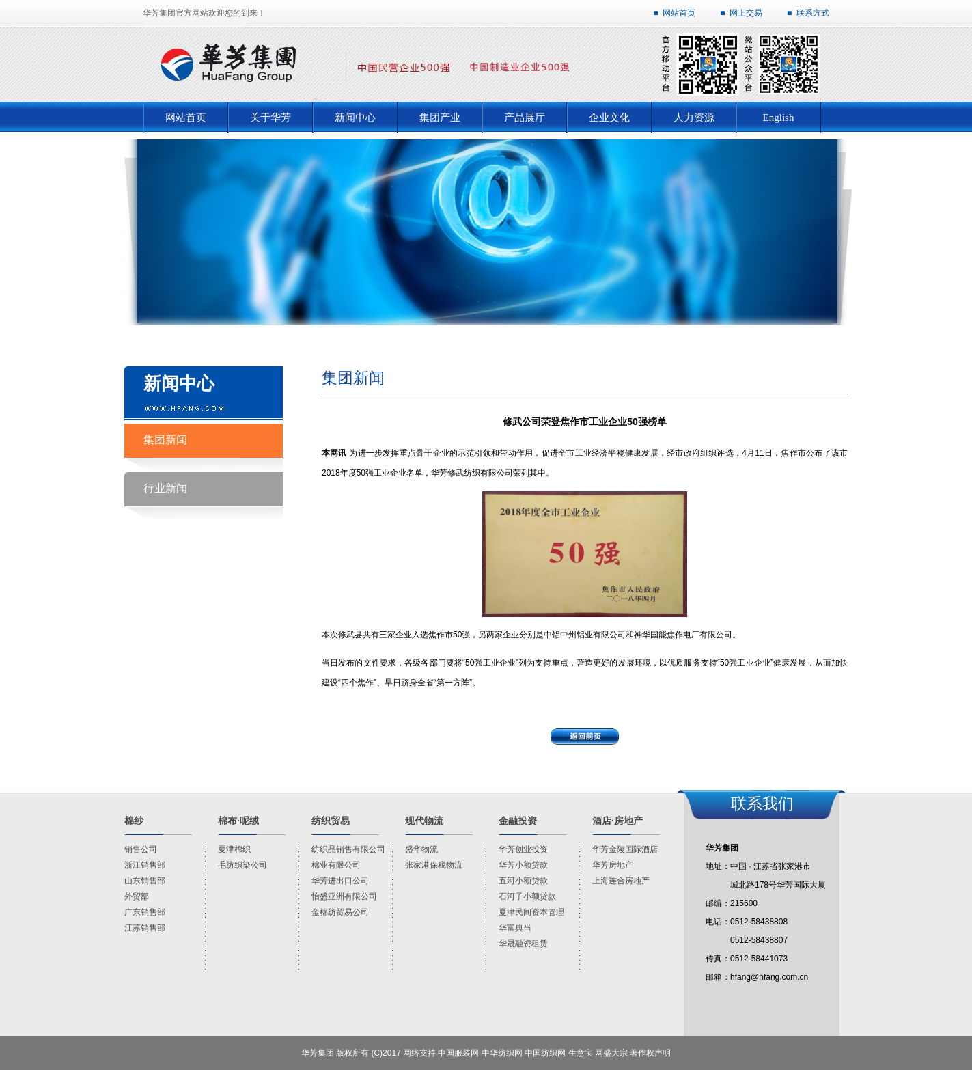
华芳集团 (317, 1053)
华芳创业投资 (523, 849)
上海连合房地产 (621, 881)
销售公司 (140, 849)
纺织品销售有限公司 (348, 849)
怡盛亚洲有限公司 (344, 896)
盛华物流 (421, 849)
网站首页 (679, 13)
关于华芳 (270, 117)
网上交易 (746, 13)
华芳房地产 (612, 865)
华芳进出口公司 (340, 881)
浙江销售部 (144, 865)
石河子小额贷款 (527, 896)
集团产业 (439, 117)
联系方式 (812, 13)
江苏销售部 (144, 928)
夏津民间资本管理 (531, 912)
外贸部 (136, 896)
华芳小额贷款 (523, 865)
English (778, 117)
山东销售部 (144, 881)
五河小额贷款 (523, 881)
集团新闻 (165, 439)
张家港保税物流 (433, 865)
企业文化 (609, 117)
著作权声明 (650, 1053)
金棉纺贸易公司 (340, 912)
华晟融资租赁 (523, 943)
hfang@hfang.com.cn (769, 977)
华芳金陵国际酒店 (625, 849)
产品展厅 (524, 117)
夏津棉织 (234, 849)
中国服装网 (458, 1053)
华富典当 (515, 928)
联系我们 (762, 803)
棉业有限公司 (336, 865)
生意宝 (580, 1053)
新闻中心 (355, 117)
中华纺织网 (502, 1053)
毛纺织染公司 (242, 865)
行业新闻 (165, 488)
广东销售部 (144, 912)
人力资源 (694, 117)
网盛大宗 (611, 1053)
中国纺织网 (545, 1053)
